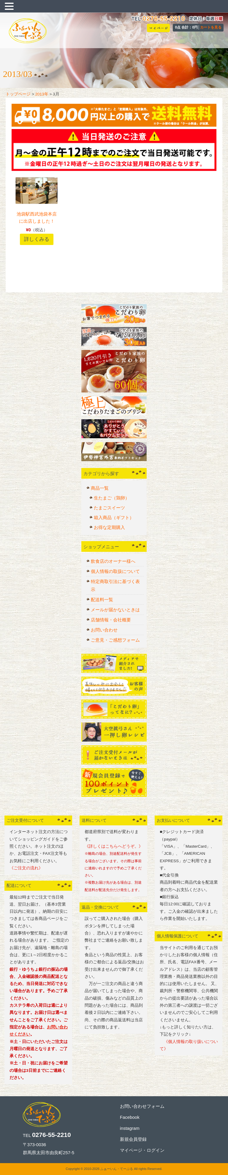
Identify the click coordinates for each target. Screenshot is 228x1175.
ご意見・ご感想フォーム (115, 640)
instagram (130, 1128)
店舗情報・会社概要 (111, 619)
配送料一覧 (102, 599)
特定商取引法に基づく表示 (115, 585)
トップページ (18, 94)
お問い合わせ (104, 629)
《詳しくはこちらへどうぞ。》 (114, 846)
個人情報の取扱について (115, 571)
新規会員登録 (133, 1139)
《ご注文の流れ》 (26, 868)
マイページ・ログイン (142, 1150)
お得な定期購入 (109, 527)
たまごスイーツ (109, 507)
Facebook (130, 1117)
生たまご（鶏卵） (111, 497)
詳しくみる (36, 239)
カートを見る (210, 27)
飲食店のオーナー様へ (113, 561)
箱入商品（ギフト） (114, 517)
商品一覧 (100, 488)
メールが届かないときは (115, 609)
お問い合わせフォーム (142, 1106)
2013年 (41, 94)
